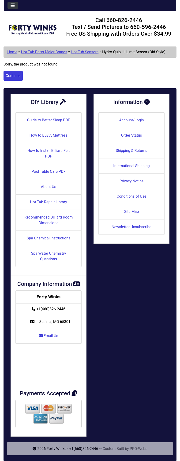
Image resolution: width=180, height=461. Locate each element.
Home (12, 52)
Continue (13, 75)
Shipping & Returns (131, 150)
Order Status (131, 135)
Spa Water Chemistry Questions (48, 256)
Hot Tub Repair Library (48, 202)
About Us (48, 186)
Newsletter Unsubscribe (131, 227)
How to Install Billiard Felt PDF (48, 153)
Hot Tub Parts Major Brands (44, 52)
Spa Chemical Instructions (48, 238)
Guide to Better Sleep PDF (48, 120)
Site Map (131, 211)
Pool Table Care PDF (49, 171)
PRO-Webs (138, 448)
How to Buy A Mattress (49, 135)
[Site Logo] (32, 27)
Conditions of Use (131, 196)
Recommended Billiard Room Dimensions (48, 220)
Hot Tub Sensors (84, 52)
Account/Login (131, 120)
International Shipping (131, 166)
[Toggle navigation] (13, 5)
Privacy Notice (131, 181)
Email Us (48, 336)
